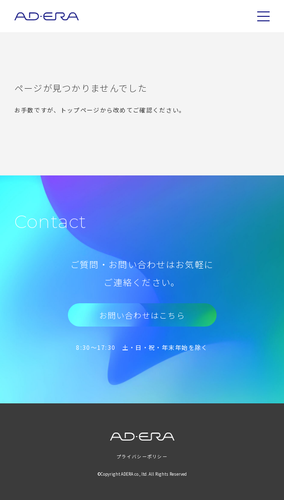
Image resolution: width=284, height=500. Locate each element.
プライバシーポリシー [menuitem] (142, 456)
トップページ (80, 110)
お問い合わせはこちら (142, 315)
